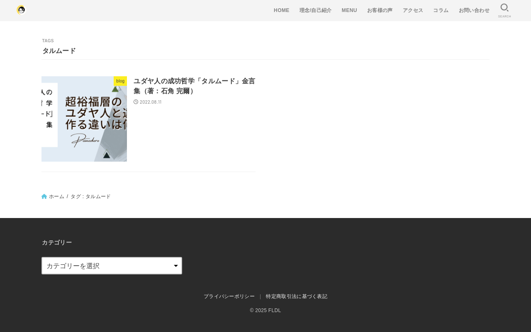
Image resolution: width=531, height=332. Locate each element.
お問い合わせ (474, 10)
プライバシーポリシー (229, 296)
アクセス (413, 10)
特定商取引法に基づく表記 (296, 296)
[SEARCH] (504, 10)
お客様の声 (380, 10)
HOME (282, 10)
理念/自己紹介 (316, 10)
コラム (440, 10)
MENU (349, 10)
